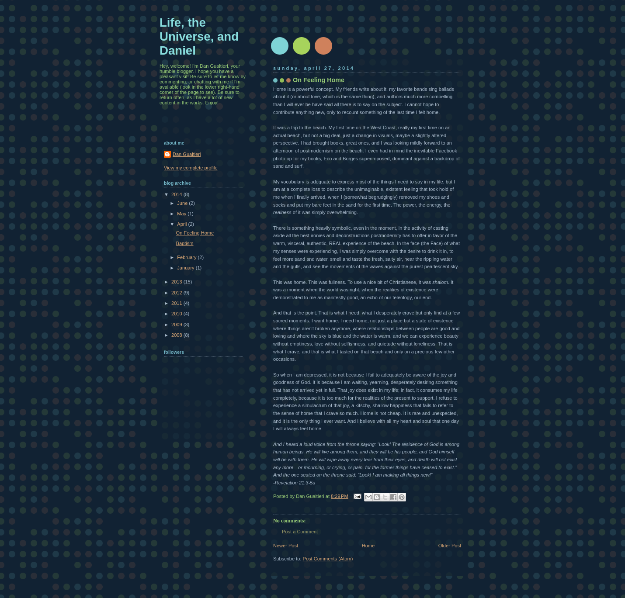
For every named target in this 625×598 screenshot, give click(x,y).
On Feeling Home (195, 232)
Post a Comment (300, 531)
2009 (177, 324)
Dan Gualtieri (187, 154)
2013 (177, 281)
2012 (177, 292)
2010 (177, 313)
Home (368, 545)
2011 (177, 303)
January (186, 267)
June (183, 203)
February (187, 257)
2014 (177, 194)
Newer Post (285, 545)
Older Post (449, 545)
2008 (177, 335)
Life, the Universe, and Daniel (199, 36)
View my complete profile (191, 167)
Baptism (185, 243)
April (182, 224)
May (182, 213)
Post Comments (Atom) (328, 558)
